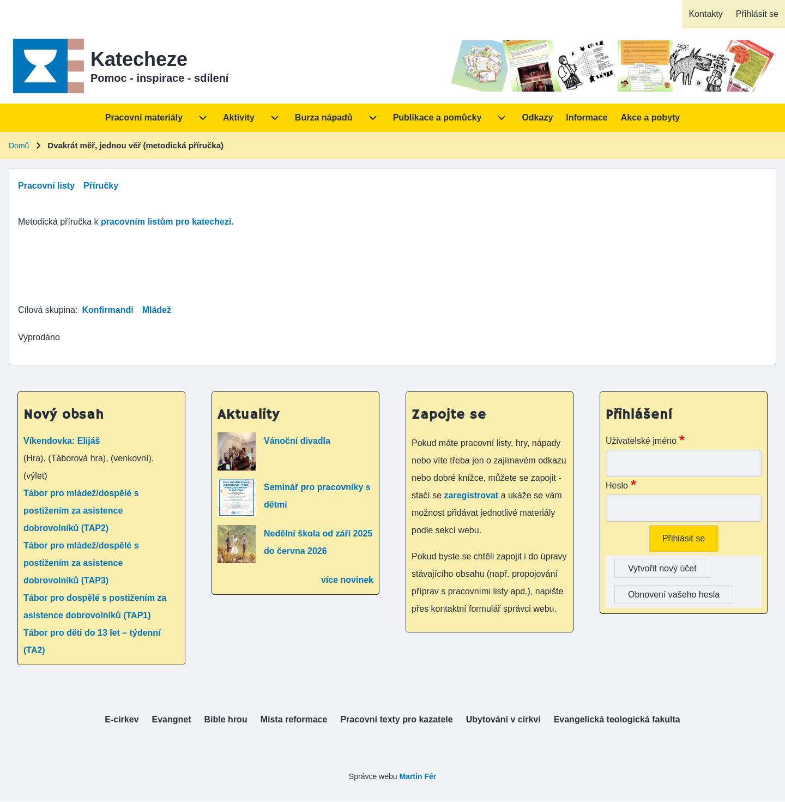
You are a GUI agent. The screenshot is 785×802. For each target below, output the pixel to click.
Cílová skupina (46, 310)
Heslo (617, 485)
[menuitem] (705, 14)
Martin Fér (417, 776)
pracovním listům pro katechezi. (167, 221)
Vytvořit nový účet (662, 568)
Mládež (156, 310)
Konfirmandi (107, 310)
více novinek (347, 579)
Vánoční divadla (297, 440)
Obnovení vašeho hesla (674, 594)
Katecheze (139, 59)
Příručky (100, 185)
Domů (19, 145)
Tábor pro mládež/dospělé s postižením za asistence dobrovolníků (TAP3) (81, 563)
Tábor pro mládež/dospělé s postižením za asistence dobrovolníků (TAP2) (81, 511)
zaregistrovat (472, 495)
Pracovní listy (46, 185)
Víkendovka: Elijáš (61, 440)
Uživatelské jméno (641, 440)
